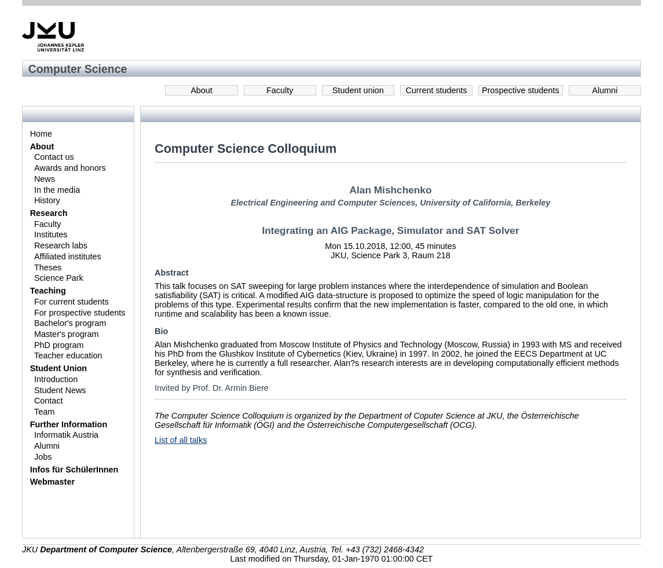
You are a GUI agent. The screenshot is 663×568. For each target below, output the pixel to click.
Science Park (58, 278)
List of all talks (181, 440)
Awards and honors (70, 168)
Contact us (54, 157)
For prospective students (80, 312)
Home (41, 133)
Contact (48, 400)
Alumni (604, 90)
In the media (57, 190)
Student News (60, 390)
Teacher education (68, 355)
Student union (358, 90)
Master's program (66, 334)
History (47, 200)
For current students (71, 301)
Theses (47, 267)
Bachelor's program (70, 323)
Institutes (51, 234)
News (44, 179)
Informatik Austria (66, 434)
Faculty (279, 90)
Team (44, 411)
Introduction (56, 379)
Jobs (43, 456)
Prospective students (520, 90)
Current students (436, 90)
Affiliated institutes (67, 256)
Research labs (60, 245)
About (202, 90)
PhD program (59, 345)
